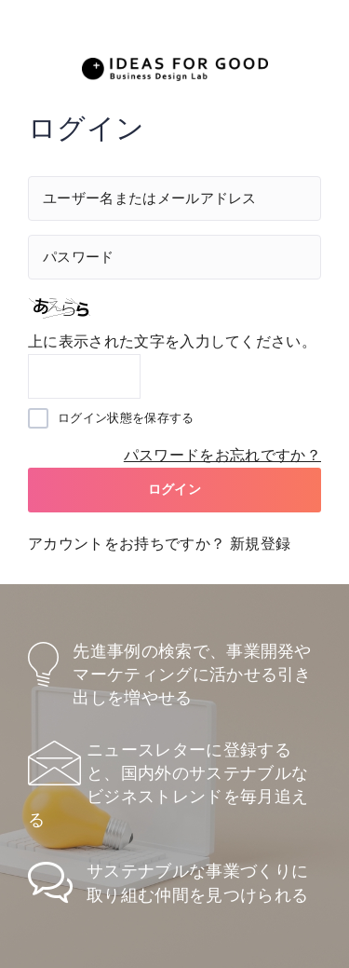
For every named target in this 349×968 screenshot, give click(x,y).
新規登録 (260, 544)
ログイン (174, 489)
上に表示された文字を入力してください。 (172, 341)
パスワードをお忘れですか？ (222, 455)
